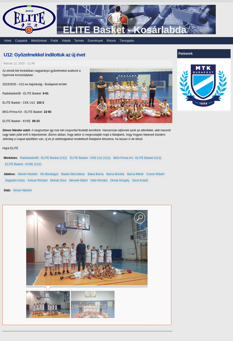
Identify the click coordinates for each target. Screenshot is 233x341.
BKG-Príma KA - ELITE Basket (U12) (137, 158)
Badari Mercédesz (73, 174)
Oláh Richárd (99, 180)
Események (95, 40)
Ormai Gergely (119, 180)
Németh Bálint (78, 180)
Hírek (7, 40)
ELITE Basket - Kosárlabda (124, 29)
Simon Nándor (22, 190)
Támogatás (127, 40)
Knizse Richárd (37, 180)
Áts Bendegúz (49, 174)
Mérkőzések (39, 40)
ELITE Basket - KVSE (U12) (23, 164)
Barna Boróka (115, 174)
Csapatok (21, 40)
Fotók (54, 40)
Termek (79, 40)
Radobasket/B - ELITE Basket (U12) (43, 158)
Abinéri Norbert (27, 174)
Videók (66, 40)
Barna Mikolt (135, 174)
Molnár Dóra (58, 180)
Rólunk (111, 40)
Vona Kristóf (140, 180)
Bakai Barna (95, 174)
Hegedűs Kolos (15, 180)
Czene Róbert (155, 174)
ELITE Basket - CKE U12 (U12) (90, 158)
